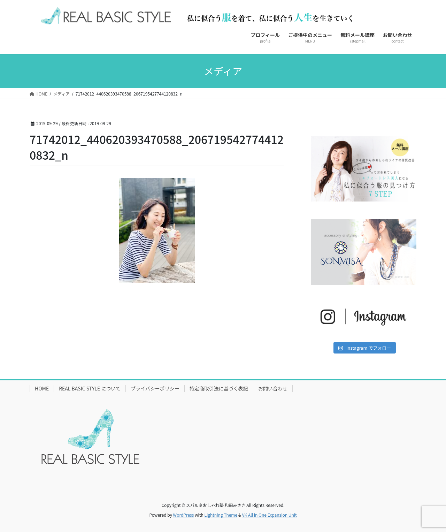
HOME (42, 388)
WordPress (183, 515)
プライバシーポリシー (155, 388)
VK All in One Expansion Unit (269, 515)
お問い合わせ (272, 388)
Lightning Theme (220, 515)
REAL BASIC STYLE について (90, 388)
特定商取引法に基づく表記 (219, 388)
